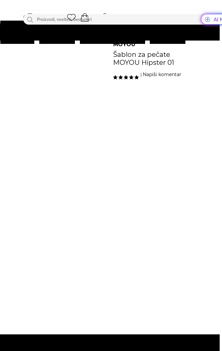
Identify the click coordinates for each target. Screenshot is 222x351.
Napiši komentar (162, 74)
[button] (84, 17)
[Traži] (30, 19)
